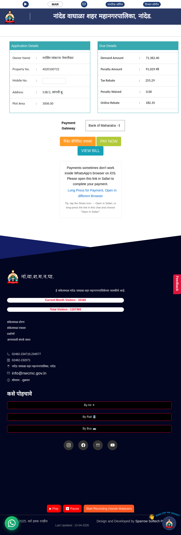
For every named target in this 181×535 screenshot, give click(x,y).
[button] (26, 4)
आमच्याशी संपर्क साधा (18, 339)
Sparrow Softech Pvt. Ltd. (154, 521)
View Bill (90, 151)
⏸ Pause (72, 508)
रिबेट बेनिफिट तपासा (78, 141)
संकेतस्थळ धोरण (16, 322)
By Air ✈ (89, 405)
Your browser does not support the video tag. (90, 478)
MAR (55, 4)
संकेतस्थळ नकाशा (16, 328)
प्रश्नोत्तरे (11, 334)
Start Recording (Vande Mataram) (109, 508)
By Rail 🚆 (89, 416)
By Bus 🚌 (89, 428)
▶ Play (53, 508)
